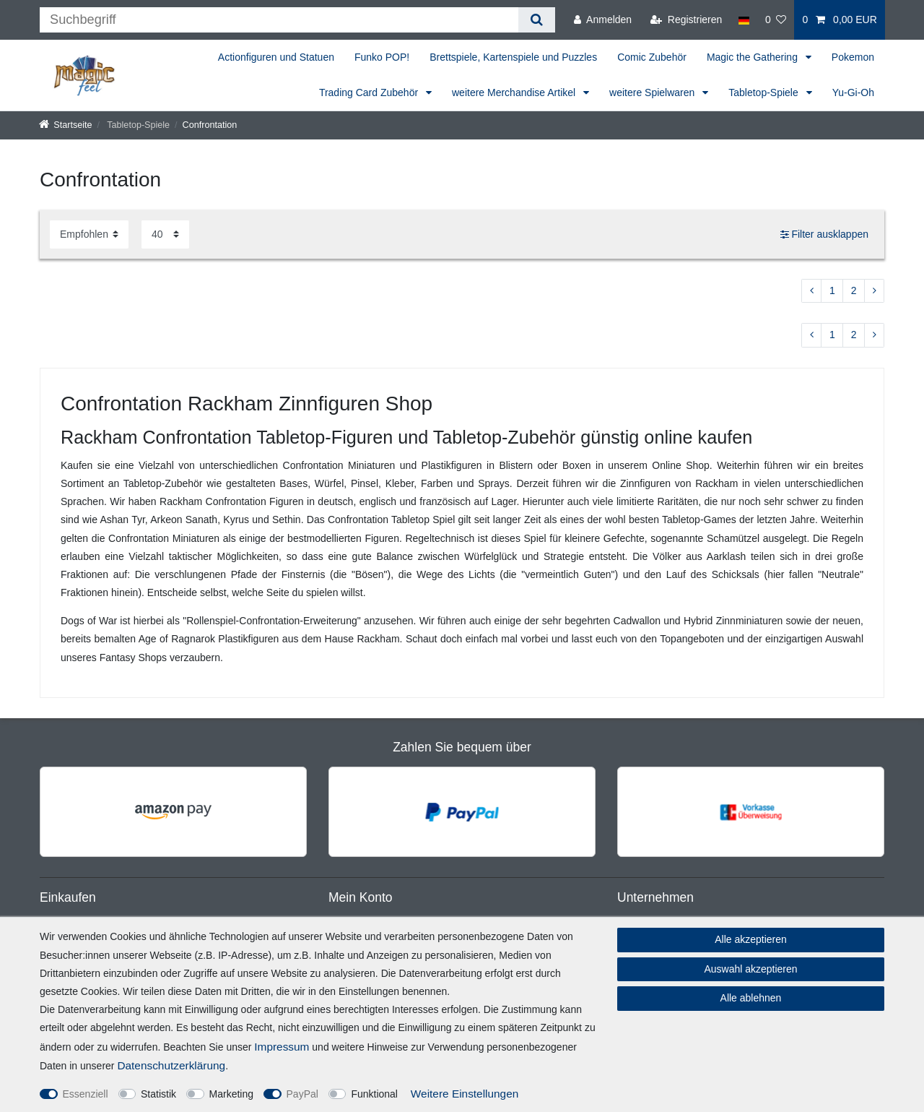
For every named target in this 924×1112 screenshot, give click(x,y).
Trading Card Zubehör (370, 92)
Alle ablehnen (751, 998)
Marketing (231, 1094)
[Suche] (536, 20)
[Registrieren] (686, 20)
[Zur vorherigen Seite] (811, 291)
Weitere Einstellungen (464, 1093)
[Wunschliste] (776, 20)
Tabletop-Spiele (764, 92)
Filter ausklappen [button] (824, 234)
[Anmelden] (603, 20)
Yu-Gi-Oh (853, 92)
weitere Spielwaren (653, 92)
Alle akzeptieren (751, 939)
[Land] (743, 20)
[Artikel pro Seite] (165, 234)
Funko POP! (381, 57)
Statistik (158, 1094)
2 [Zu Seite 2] (854, 290)
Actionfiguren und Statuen (276, 57)
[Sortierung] (89, 234)
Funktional (374, 1094)
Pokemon (853, 57)
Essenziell (85, 1094)
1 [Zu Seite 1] (832, 290)
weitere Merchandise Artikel (515, 92)
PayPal (302, 1094)
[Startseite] (65, 125)
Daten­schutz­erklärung (171, 1065)
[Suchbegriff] (279, 20)
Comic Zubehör (652, 57)
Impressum (281, 1046)
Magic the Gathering (754, 57)
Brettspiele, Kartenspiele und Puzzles (513, 57)
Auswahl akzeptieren (750, 969)
